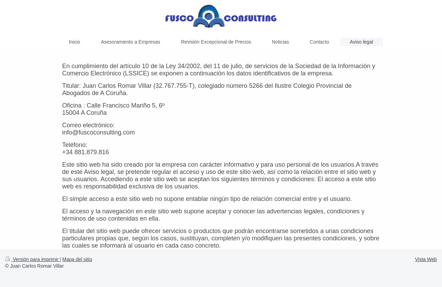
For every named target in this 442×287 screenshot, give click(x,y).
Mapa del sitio (77, 259)
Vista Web (426, 259)
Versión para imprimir (32, 259)
